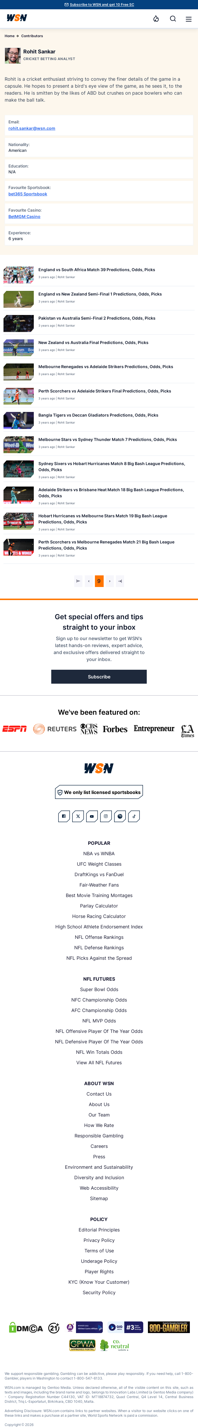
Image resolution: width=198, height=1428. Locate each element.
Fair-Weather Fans (99, 885)
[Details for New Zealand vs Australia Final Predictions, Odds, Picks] (18, 347)
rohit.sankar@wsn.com (31, 128)
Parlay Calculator (99, 906)
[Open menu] (188, 18)
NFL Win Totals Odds (99, 1052)
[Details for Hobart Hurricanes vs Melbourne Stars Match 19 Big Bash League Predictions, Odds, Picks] (18, 522)
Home (10, 36)
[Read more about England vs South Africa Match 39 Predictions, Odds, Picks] (97, 270)
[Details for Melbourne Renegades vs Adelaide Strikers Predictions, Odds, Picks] (18, 372)
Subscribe (99, 677)
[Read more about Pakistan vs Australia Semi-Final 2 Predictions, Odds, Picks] (97, 319)
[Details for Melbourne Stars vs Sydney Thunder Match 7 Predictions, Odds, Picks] (18, 444)
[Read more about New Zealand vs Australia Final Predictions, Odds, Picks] (93, 343)
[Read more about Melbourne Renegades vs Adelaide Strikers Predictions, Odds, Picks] (106, 367)
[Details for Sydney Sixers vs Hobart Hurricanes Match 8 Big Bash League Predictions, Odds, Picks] (18, 469)
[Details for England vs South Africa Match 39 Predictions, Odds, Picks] (18, 275)
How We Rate (99, 1125)
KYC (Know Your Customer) (99, 1282)
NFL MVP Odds (99, 1021)
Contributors (32, 36)
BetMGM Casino (24, 216)
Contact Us (99, 1094)
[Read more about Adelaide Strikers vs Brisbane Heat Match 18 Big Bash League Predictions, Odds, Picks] (114, 494)
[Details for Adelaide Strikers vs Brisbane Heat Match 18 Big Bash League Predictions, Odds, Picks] (18, 496)
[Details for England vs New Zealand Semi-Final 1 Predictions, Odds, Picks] (18, 299)
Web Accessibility (99, 1188)
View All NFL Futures (99, 1062)
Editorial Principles (99, 1230)
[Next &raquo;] (110, 581)
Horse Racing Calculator (99, 916)
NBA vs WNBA (99, 853)
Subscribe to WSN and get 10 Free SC (102, 4)
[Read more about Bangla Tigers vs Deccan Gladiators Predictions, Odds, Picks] (98, 416)
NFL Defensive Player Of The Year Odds (99, 1042)
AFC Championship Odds (99, 1010)
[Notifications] (156, 18)
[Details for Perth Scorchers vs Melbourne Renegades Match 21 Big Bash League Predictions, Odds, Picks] (18, 550)
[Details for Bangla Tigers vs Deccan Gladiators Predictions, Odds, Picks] (18, 420)
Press (99, 1156)
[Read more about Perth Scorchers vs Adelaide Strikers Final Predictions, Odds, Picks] (105, 392)
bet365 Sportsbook (27, 193)
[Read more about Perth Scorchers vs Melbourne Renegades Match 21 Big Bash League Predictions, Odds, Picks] (114, 546)
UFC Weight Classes (99, 864)
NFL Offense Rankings (99, 937)
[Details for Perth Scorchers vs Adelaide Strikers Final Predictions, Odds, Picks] (18, 396)
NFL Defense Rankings (99, 947)
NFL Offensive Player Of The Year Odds (99, 1031)
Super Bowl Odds (99, 989)
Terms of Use (99, 1251)
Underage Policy (99, 1261)
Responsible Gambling (99, 1136)
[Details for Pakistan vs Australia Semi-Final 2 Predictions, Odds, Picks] (18, 323)
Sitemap (99, 1198)
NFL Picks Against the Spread (99, 958)
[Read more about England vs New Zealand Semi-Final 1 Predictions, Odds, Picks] (100, 295)
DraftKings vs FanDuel (99, 874)
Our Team (99, 1115)
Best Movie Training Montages (99, 895)
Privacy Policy (99, 1240)
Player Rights (99, 1271)
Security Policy (99, 1292)
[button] (188, 19)
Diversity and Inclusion (99, 1177)
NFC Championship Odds (99, 1000)
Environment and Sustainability (99, 1167)
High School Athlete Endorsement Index (99, 927)
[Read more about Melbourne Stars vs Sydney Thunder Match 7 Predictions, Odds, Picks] (108, 440)
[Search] (172, 18)
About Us (99, 1104)
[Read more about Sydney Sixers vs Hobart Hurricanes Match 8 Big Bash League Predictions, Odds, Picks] (114, 467)
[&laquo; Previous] (78, 581)
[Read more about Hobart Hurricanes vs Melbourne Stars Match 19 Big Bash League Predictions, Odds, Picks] (114, 520)
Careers (99, 1146)
